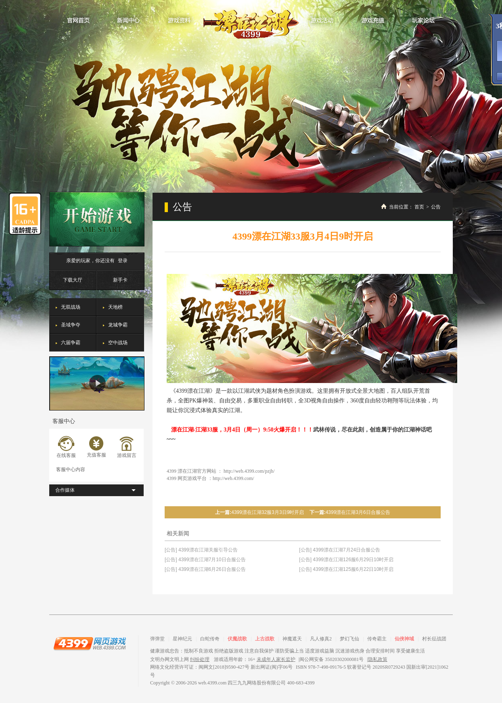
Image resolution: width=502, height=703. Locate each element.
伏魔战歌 (237, 639)
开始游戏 (96, 219)
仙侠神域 (404, 639)
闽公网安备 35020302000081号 (331, 659)
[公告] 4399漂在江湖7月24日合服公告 (339, 550)
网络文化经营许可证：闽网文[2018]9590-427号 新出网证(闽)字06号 (221, 667)
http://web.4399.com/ (233, 478)
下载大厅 (72, 280)
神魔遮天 (292, 639)
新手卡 (120, 280)
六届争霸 (70, 342)
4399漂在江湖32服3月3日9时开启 (267, 512)
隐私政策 (377, 659)
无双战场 (70, 307)
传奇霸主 (377, 639)
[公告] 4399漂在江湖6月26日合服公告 (205, 569)
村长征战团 (434, 639)
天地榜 (115, 307)
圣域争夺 (70, 325)
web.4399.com (212, 683)
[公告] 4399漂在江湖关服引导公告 (201, 550)
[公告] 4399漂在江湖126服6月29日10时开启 (346, 559)
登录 (123, 260)
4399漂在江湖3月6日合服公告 (358, 512)
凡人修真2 (321, 639)
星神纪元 (182, 639)
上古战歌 (264, 639)
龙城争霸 (118, 325)
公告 (436, 207)
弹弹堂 (157, 639)
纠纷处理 (199, 659)
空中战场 (118, 342)
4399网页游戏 (89, 643)
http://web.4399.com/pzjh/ (249, 471)
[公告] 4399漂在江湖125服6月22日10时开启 (346, 569)
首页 (419, 207)
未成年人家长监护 (276, 659)
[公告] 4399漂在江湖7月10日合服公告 (205, 559)
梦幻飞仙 (349, 639)
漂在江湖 (251, 22)
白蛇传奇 (210, 639)
